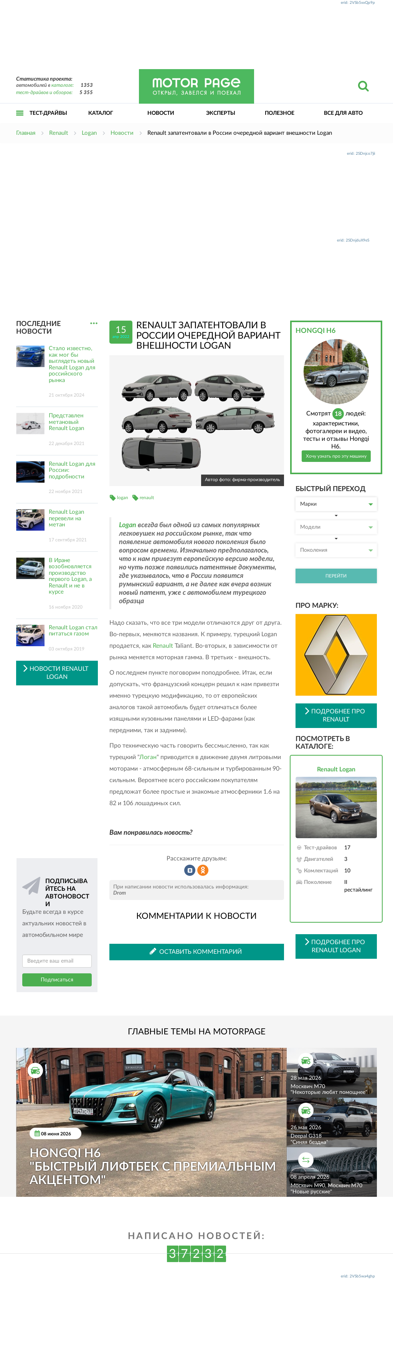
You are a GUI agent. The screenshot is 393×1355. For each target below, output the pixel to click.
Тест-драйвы (48, 113)
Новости (160, 113)
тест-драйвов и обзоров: (44, 92)
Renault (163, 646)
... (94, 323)
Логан (148, 757)
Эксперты (220, 113)
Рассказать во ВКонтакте (190, 870)
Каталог (100, 113)
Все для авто (343, 113)
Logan (127, 525)
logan (122, 497)
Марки (336, 504)
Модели (336, 527)
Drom (119, 893)
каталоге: (62, 85)
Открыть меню (20, 121)
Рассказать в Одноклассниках (203, 870)
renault (147, 497)
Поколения (336, 550)
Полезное (279, 113)
